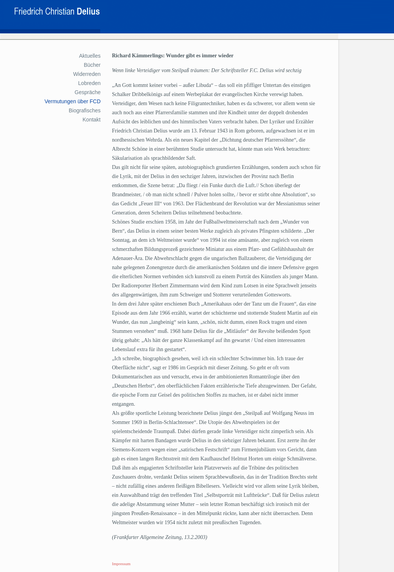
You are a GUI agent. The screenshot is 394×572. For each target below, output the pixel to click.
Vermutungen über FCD (72, 101)
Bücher (92, 65)
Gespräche (88, 92)
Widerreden (87, 74)
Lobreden (89, 83)
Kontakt (92, 120)
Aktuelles (90, 56)
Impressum (121, 563)
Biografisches (85, 110)
